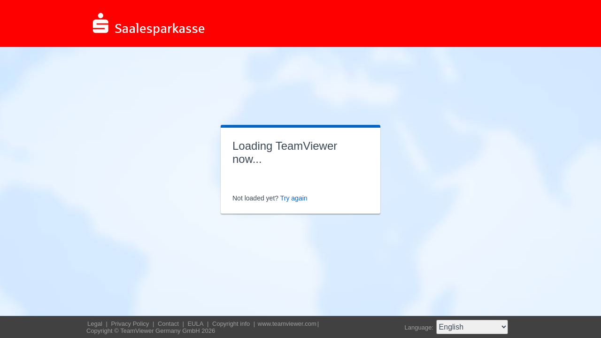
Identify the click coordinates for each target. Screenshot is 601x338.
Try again (294, 198)
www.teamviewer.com (287, 323)
